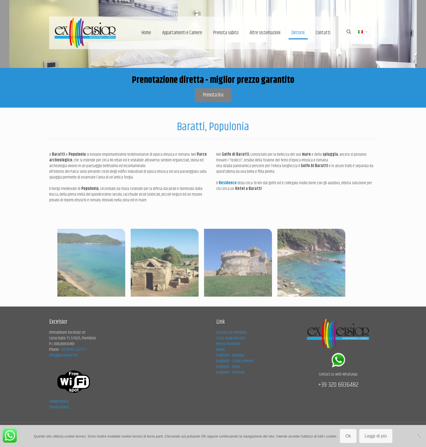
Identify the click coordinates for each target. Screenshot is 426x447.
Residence (228, 183)
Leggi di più (376, 436)
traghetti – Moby (228, 366)
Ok (348, 436)
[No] (419, 436)
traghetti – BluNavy (230, 355)
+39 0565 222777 (73, 349)
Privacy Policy (59, 407)
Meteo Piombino (228, 343)
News (220, 349)
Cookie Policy (58, 401)
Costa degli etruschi (230, 338)
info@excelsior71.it (63, 355)
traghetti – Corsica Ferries (235, 361)
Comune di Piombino (231, 332)
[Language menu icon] (362, 32)
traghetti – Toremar (230, 372)
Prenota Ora (213, 95)
